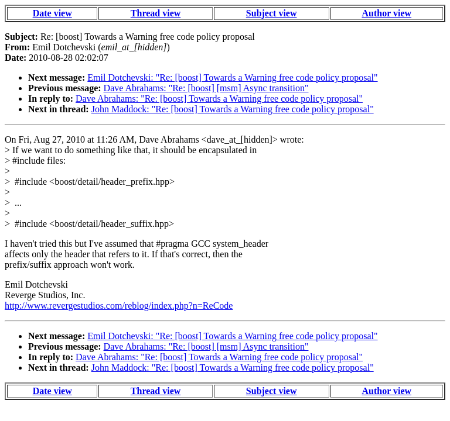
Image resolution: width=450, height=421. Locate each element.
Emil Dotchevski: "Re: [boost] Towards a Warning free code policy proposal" (232, 77)
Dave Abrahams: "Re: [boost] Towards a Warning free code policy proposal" (219, 98)
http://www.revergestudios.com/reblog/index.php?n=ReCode (119, 305)
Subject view (271, 13)
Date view (52, 13)
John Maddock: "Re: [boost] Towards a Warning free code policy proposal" (232, 109)
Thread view (155, 13)
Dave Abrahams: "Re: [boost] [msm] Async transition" (206, 88)
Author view (387, 13)
